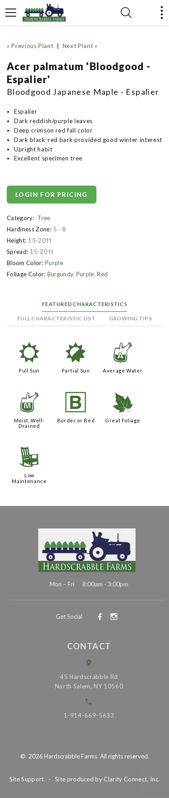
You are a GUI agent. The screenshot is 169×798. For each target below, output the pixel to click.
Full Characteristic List (56, 318)
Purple (54, 262)
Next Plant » (80, 45)
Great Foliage (122, 420)
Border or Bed (76, 420)
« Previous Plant (30, 45)
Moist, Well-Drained (29, 423)
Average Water (122, 370)
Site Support (26, 779)
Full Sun (29, 370)
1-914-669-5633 (94, 715)
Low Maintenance (29, 477)
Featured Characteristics (84, 304)
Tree (43, 218)
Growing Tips (130, 318)
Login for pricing (51, 194)
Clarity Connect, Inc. (132, 779)
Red (102, 274)
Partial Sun (76, 370)
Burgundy (60, 274)
